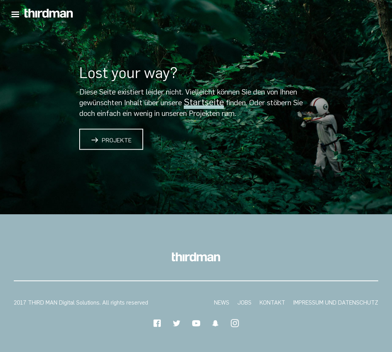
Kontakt (272, 302)
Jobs (244, 302)
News (221, 302)
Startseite (204, 102)
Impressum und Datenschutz (335, 302)
